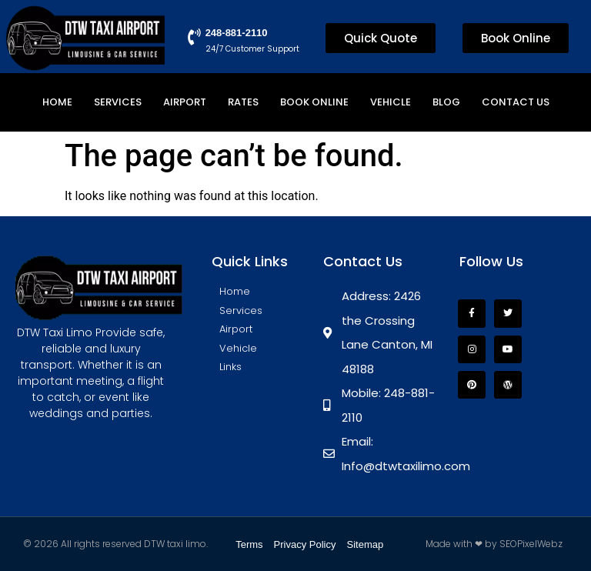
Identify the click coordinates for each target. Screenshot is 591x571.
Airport (184, 102)
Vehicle (390, 102)
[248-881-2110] (193, 37)
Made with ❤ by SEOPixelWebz (494, 543)
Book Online (314, 102)
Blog (446, 102)
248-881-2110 (235, 32)
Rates (243, 102)
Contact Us (515, 102)
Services (118, 102)
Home (57, 102)
